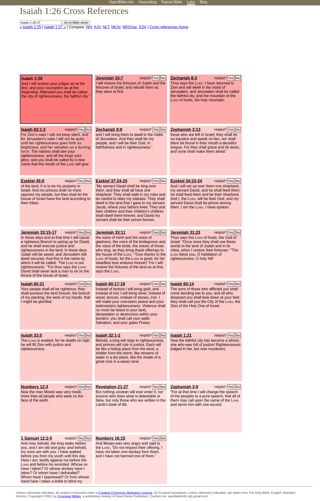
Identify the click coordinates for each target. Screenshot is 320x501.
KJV (97, 27)
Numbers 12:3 (34, 387)
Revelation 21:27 (112, 387)
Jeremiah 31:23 (185, 232)
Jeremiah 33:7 (109, 78)
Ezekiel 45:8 (32, 181)
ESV (142, 27)
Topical (171, 2)
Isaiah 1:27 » (55, 27)
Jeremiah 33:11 (111, 232)
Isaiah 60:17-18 (110, 284)
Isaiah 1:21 (181, 335)
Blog (203, 2)
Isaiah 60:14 (182, 284)
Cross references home (169, 27)
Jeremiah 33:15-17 (39, 232)
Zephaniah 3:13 (186, 129)
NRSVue (129, 27)
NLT (106, 27)
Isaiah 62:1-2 (33, 129)
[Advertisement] (273, 42)
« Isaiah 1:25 (30, 27)
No (163, 78)
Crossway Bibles (69, 496)
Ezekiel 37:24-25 (111, 181)
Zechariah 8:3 (184, 78)
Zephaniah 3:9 (184, 387)
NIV (89, 27)
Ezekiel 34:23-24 (186, 181)
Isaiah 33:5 (31, 335)
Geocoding (147, 2)
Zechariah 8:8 (109, 129)
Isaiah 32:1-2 (108, 335)
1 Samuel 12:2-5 (36, 438)
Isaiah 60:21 (32, 284)
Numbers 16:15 (110, 438)
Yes (156, 78)
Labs (191, 2)
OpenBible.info (121, 2)
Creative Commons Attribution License (125, 492)
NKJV (115, 27)
